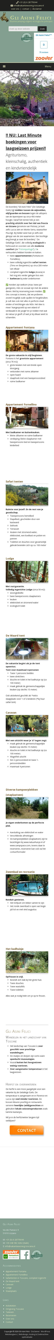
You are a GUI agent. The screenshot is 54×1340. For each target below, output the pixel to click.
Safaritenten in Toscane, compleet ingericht (26, 1278)
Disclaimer (37, 8)
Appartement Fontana (16, 1271)
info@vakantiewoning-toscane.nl (29, 5)
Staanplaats (11, 1291)
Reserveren (11, 1315)
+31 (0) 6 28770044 (28, 2)
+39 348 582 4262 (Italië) (17, 1243)
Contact (25, 8)
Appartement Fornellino (17, 1274)
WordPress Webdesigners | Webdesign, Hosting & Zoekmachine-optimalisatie (27, 1334)
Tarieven (10, 1312)
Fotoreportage (26, 249)
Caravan (9, 1284)
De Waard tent (12, 1281)
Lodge (9, 1287)
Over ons (15, 8)
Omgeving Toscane (15, 1309)
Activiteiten (11, 1305)
